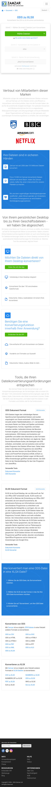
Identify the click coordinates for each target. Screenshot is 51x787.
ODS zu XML (9, 647)
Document (9, 10)
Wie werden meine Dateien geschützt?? (26, 38)
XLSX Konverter (40, 489)
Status (29, 762)
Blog (3, 776)
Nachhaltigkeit (32, 773)
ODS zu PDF (9, 644)
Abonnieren (26, 746)
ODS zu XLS (30, 647)
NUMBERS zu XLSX (32, 675)
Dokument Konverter (12, 471)
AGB (28, 776)
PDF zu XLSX (10, 682)
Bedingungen (26, 66)
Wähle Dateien (23, 33)
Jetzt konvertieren (25, 61)
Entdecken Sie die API (16, 335)
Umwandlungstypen (9, 759)
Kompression (6, 762)
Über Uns (30, 771)
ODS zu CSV (9, 634)
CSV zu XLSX (10, 675)
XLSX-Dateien (18, 671)
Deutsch (44, 10)
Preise (4, 764)
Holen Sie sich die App (16, 267)
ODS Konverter (40, 410)
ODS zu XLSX (10, 651)
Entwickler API (7, 771)
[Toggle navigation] (46, 4)
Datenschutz (31, 778)
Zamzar (11, 627)
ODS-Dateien (29, 627)
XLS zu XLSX (30, 685)
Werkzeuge (5, 773)
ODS (16, 10)
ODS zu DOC (30, 634)
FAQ (28, 759)
